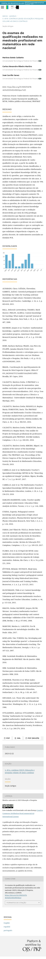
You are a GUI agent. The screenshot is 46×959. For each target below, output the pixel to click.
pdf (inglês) (33, 738)
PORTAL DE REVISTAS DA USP (13, 3)
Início (5, 16)
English (7, 923)
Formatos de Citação (16, 903)
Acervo (12, 16)
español (7, 926)
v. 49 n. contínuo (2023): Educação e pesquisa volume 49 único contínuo (22, 20)
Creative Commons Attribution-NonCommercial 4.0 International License (22, 813)
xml (19, 738)
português (8, 930)
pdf (8, 738)
